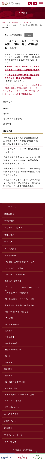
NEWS (6, 108)
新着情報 (15, 22)
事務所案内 (9, 221)
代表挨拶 (8, 376)
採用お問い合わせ (12, 407)
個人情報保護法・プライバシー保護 (19, 299)
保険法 (7, 356)
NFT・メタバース (12, 324)
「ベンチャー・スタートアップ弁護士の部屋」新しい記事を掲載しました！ (23, 86)
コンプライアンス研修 (14, 268)
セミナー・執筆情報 (12, 119)
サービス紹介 (10, 249)
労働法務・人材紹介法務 (15, 275)
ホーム (4, 22)
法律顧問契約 (10, 256)
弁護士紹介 (9, 214)
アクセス (8, 242)
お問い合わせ (10, 421)
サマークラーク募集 (13, 401)
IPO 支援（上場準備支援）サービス (19, 262)
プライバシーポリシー (14, 435)
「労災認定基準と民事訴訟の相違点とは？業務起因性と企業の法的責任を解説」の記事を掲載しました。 (20, 141)
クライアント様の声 (13, 228)
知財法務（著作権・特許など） (17, 312)
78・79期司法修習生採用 (15, 382)
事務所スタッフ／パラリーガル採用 (19, 395)
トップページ (10, 207)
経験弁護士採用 (11, 388)
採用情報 (8, 369)
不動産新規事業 (11, 343)
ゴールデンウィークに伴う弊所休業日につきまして (21, 150)
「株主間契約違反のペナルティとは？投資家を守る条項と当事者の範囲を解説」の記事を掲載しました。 (21, 160)
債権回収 (8, 362)
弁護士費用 (9, 235)
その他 (25, 22)
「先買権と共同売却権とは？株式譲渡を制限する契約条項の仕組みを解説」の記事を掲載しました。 (21, 171)
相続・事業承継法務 (13, 350)
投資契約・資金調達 (13, 281)
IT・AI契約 (9, 318)
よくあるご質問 (11, 414)
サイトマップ (10, 442)
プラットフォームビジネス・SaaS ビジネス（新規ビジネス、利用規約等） (22, 290)
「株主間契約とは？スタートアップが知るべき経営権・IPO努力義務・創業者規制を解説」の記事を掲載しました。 (21, 183)
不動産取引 (9, 337)
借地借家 (8, 331)
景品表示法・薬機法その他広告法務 (19, 305)
